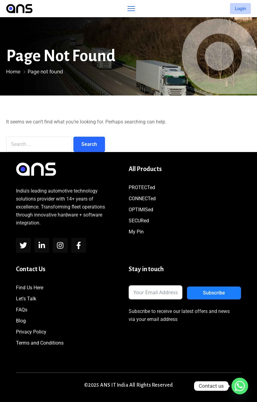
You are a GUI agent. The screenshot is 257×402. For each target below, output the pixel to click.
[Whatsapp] (240, 386)
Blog (21, 321)
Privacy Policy (31, 332)
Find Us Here (29, 288)
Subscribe (214, 293)
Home (13, 72)
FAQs (21, 310)
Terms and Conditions (40, 343)
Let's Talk (26, 299)
